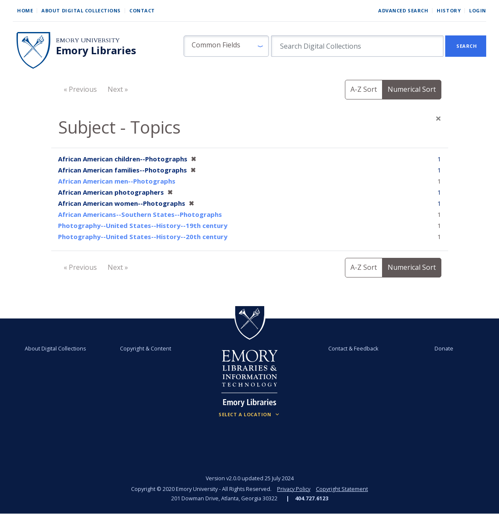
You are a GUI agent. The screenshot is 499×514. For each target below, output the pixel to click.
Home (25, 10)
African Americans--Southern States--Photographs (140, 214)
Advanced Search (403, 10)
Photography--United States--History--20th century (143, 236)
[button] (226, 46)
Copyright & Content (146, 348)
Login (477, 10)
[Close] (438, 118)
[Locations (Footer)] (249, 414)
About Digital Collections (81, 10)
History (449, 10)
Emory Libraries (96, 50)
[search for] (357, 46)
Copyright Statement (342, 489)
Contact (142, 10)
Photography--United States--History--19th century (143, 225)
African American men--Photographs (116, 181)
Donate (443, 348)
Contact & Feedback (353, 348)
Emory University (88, 40)
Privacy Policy (293, 489)
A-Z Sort (363, 89)
